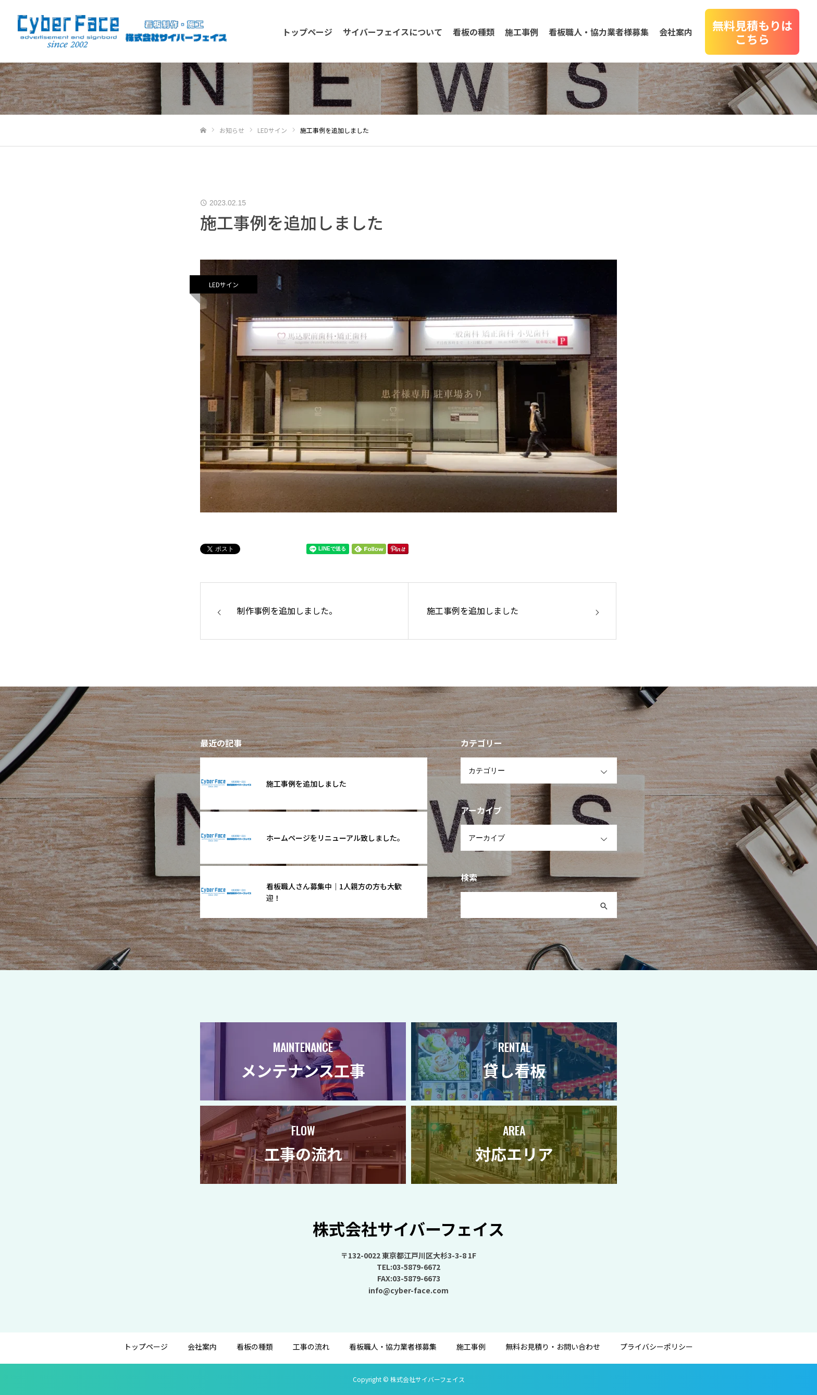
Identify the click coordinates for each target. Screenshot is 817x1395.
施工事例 (521, 32)
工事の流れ (311, 1346)
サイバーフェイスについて (392, 32)
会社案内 (675, 32)
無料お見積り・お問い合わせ (552, 1346)
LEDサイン (224, 284)
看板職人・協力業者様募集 (599, 32)
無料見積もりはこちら (752, 32)
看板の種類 (473, 32)
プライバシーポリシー (656, 1346)
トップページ (307, 32)
